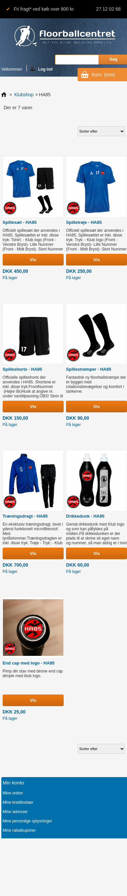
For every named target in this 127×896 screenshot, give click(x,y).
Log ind (41, 68)
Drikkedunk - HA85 (85, 516)
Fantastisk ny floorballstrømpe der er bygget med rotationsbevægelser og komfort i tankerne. (96, 384)
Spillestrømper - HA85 (88, 369)
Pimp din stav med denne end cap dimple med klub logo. (33, 673)
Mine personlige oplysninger (27, 821)
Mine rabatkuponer (19, 830)
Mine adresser (15, 811)
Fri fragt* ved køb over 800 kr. (44, 9)
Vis (33, 259)
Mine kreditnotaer (18, 802)
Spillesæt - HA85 (20, 222)
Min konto (13, 782)
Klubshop (23, 94)
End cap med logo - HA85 (29, 663)
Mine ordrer (13, 793)
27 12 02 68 (108, 9)
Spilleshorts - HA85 (22, 369)
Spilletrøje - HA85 (84, 222)
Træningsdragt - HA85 (25, 516)
